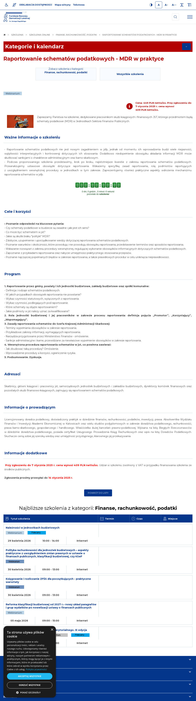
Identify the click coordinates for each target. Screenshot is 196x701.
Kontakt (10, 661)
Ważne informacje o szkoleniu (32, 137)
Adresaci (12, 374)
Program (12, 274)
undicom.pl (185, 696)
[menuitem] (62, 696)
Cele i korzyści (17, 211)
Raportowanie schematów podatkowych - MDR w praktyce (83, 59)
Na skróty (11, 623)
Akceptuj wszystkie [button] (29, 676)
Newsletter (12, 648)
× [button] (52, 629)
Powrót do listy (98, 493)
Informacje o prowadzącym (29, 407)
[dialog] (29, 662)
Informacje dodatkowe (25, 453)
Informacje (12, 636)
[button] (29, 692)
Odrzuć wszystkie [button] (29, 685)
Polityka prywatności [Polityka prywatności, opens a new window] (36, 669)
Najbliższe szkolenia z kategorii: (98, 508)
